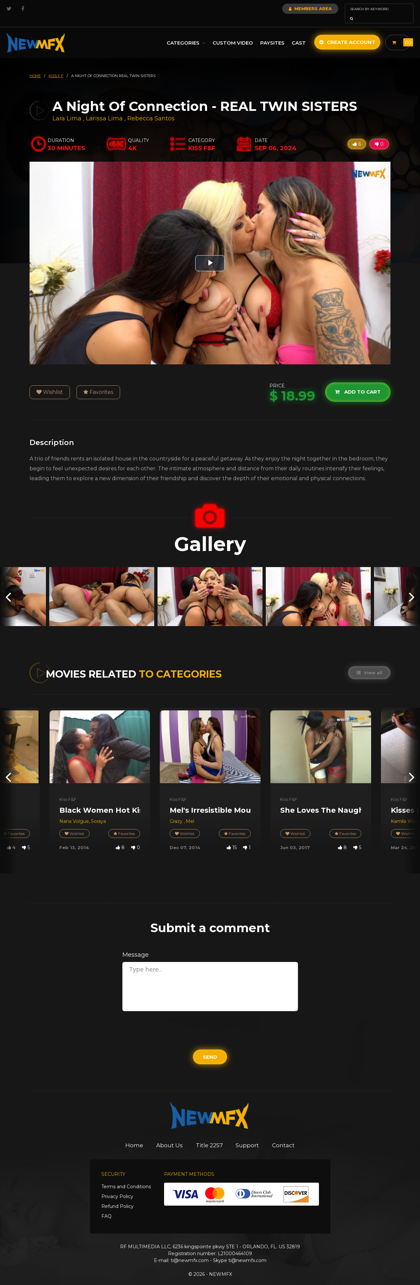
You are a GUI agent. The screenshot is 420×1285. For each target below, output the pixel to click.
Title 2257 (209, 1136)
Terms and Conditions (126, 1177)
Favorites (98, 383)
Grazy (177, 812)
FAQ (106, 1207)
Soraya (98, 812)
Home (134, 1136)
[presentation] (8, 587)
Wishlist (49, 383)
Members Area (292, 8)
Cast (297, 34)
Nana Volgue (74, 812)
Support (248, 1136)
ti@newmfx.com (190, 1251)
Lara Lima (66, 109)
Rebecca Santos (151, 109)
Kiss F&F (67, 790)
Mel (190, 812)
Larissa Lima (104, 109)
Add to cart (358, 383)
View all (369, 663)
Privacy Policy (117, 1187)
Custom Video (231, 34)
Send (210, 1048)
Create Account (346, 33)
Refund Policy (117, 1197)
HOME (35, 66)
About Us (169, 1136)
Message (135, 945)
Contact (284, 1136)
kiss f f (56, 66)
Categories (184, 34)
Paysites (271, 34)
